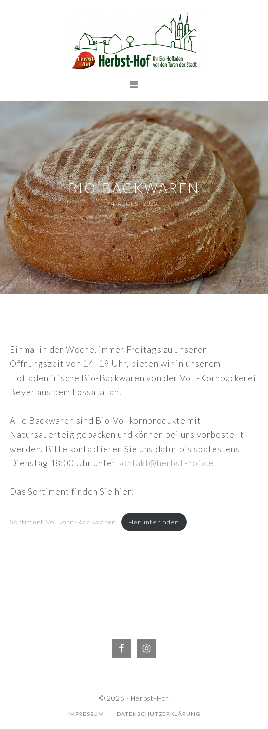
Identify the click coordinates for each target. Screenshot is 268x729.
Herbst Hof (134, 41)
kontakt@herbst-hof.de (166, 462)
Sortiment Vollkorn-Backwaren (63, 522)
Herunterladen (153, 522)
